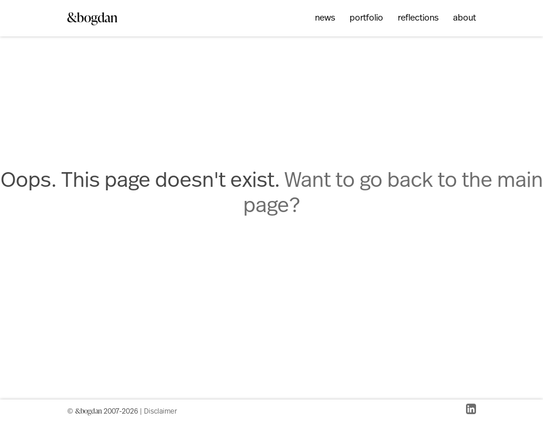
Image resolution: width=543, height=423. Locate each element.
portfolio (366, 18)
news (325, 18)
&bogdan (92, 17)
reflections (418, 18)
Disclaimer (160, 411)
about (464, 18)
